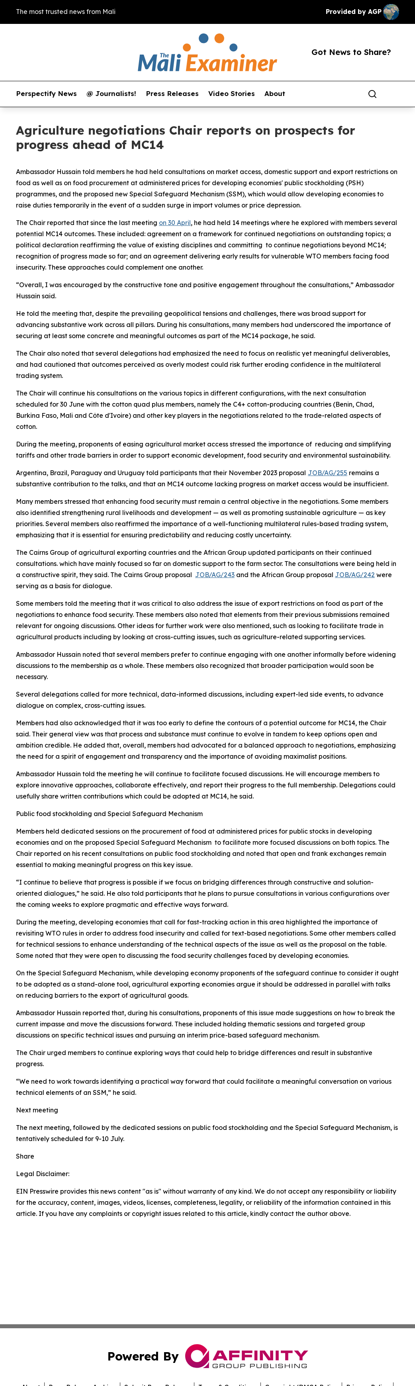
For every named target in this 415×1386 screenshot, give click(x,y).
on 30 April (175, 223)
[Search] (372, 94)
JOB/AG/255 (327, 473)
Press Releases (172, 94)
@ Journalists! (111, 94)
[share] (393, 94)
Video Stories (231, 94)
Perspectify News (46, 94)
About (274, 94)
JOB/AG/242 (355, 575)
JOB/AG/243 (215, 575)
